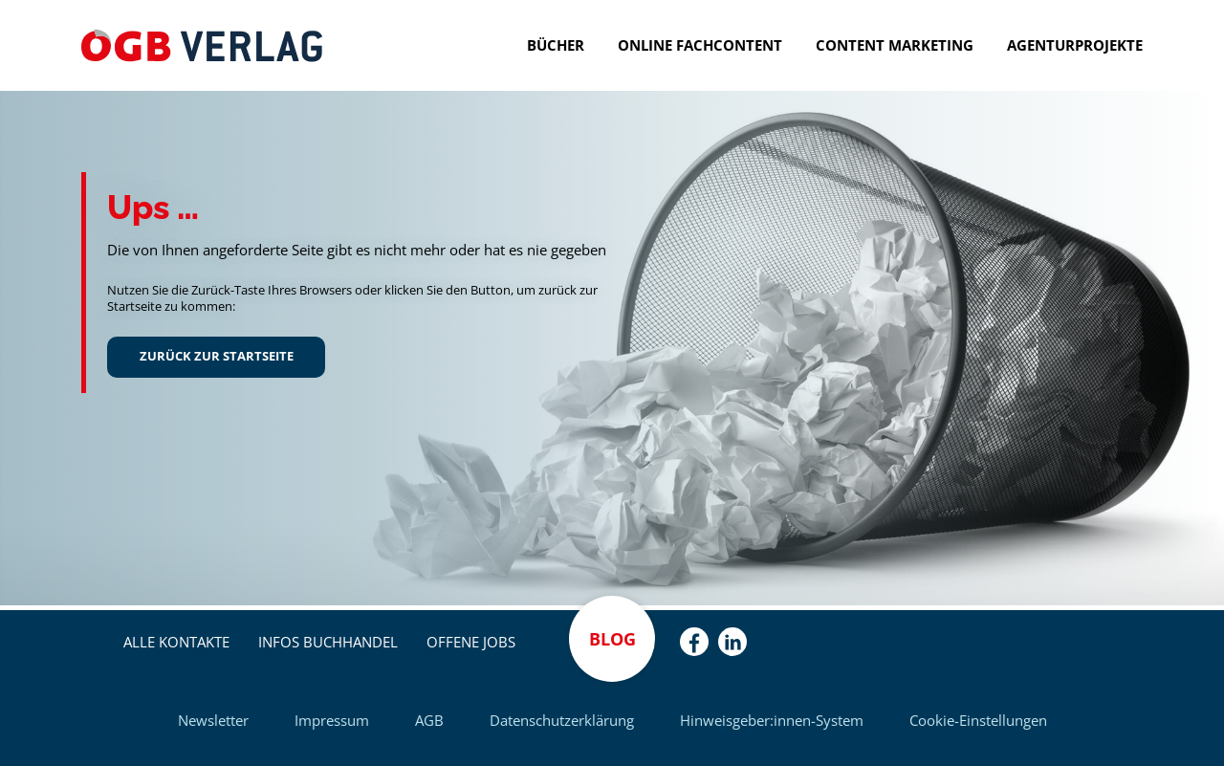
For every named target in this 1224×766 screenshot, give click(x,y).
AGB (429, 720)
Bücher (555, 45)
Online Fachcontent (700, 45)
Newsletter (213, 720)
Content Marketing (894, 45)
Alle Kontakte (176, 641)
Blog (612, 638)
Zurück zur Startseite (217, 356)
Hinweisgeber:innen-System (771, 720)
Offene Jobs (470, 641)
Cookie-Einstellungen (978, 720)
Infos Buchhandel (328, 641)
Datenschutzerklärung (562, 720)
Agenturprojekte (1075, 45)
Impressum (332, 720)
